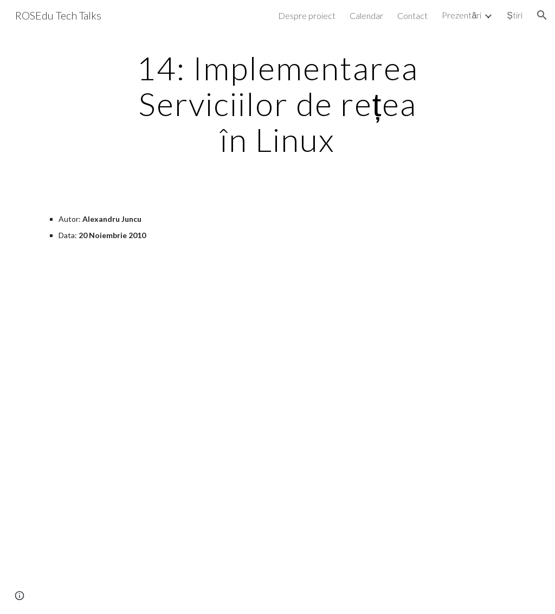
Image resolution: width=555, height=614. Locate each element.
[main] (277, 104)
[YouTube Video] (152, 533)
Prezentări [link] (461, 15)
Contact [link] (412, 15)
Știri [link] (514, 15)
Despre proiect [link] (306, 15)
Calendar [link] (366, 15)
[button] (542, 15)
